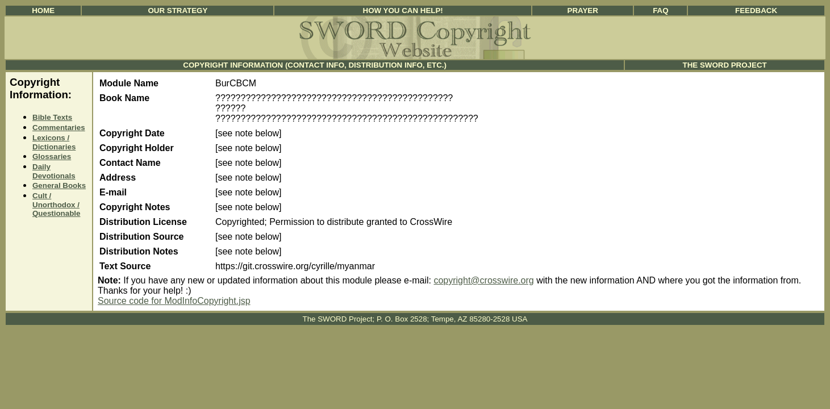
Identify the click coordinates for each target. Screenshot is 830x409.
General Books (59, 185)
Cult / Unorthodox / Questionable (56, 204)
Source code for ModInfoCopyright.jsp (174, 301)
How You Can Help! (403, 10)
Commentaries (58, 127)
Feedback (756, 10)
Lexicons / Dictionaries (54, 142)
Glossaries (51, 156)
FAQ (660, 10)
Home (43, 10)
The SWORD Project (725, 65)
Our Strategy (177, 10)
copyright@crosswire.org (483, 280)
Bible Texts (52, 117)
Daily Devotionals (54, 171)
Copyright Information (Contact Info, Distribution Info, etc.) (315, 65)
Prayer (583, 10)
